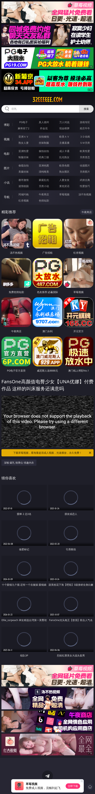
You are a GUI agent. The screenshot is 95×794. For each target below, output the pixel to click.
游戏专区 (85, 122)
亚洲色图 (44, 165)
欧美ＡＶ (64, 136)
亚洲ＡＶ (23, 136)
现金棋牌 (64, 128)
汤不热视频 (85, 194)
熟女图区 (64, 171)
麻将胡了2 (23, 128)
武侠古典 (85, 180)
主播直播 (64, 142)
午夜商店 (44, 194)
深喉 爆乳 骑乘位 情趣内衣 (19, 462)
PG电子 (23, 122)
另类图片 (85, 171)
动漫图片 (85, 165)
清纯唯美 (44, 171)
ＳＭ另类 (85, 142)
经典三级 (44, 157)
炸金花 (44, 128)
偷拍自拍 (44, 151)
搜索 (86, 108)
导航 (7, 197)
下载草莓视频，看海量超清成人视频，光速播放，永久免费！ (52, 453)
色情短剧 (44, 200)
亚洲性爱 (23, 151)
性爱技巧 (85, 186)
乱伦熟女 (64, 157)
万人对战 (64, 122)
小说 (7, 183)
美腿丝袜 (23, 171)
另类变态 (85, 157)
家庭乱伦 (44, 180)
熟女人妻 (23, 142)
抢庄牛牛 (85, 128)
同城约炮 (23, 194)
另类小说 (44, 186)
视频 (7, 139)
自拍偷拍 (44, 136)
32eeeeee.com (47, 99)
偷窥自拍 (23, 165)
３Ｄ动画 (85, 136)
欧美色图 (64, 165)
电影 (7, 154)
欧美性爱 (85, 151)
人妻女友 (64, 180)
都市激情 (23, 180)
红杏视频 (23, 200)
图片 (7, 168)
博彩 (7, 125)
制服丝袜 (23, 157)
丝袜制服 (44, 142)
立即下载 (73, 786)
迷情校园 (23, 186)
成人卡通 (64, 151)
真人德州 (44, 122)
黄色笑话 (64, 186)
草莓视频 (64, 194)
